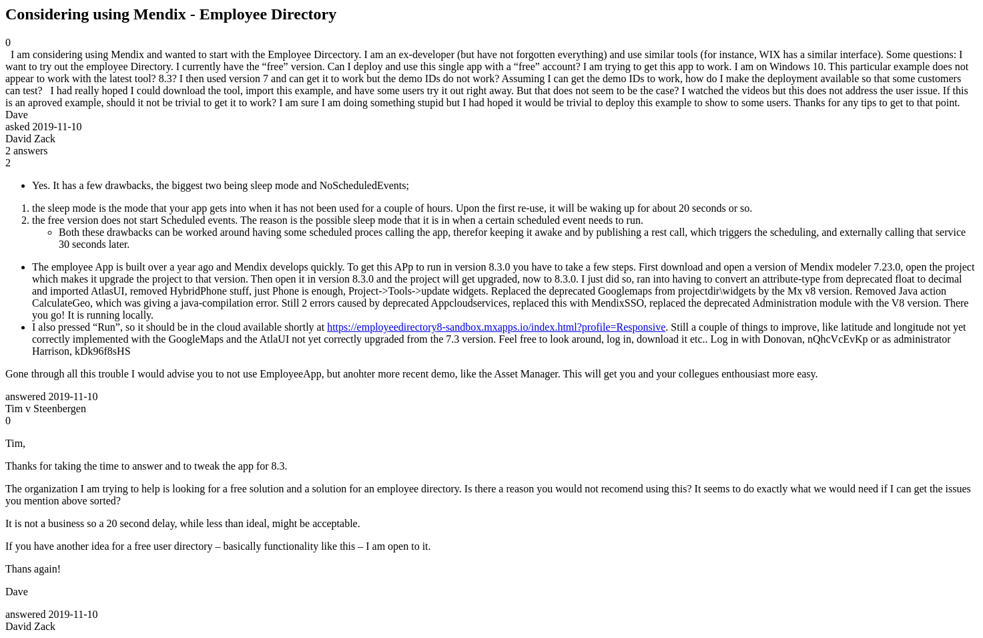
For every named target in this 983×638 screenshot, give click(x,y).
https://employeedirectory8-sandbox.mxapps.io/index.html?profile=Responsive (496, 327)
